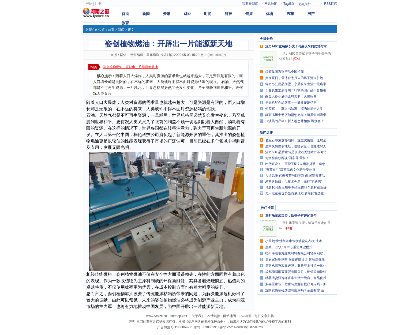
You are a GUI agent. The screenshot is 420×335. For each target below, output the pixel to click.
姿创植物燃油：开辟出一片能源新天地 (130, 67)
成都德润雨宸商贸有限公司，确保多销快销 (295, 272)
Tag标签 (289, 4)
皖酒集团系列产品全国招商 (284, 72)
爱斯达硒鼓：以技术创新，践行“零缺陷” (293, 181)
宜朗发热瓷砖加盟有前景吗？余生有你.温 (294, 290)
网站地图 (270, 4)
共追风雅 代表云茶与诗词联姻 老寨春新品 (295, 176)
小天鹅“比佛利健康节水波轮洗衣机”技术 (293, 241)
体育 (269, 14)
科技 (228, 14)
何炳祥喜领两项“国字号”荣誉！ (287, 158)
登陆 (89, 4)
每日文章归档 (264, 316)
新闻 (146, 14)
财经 (187, 14)
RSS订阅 (330, 4)
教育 (125, 23)
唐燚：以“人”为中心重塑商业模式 (288, 247)
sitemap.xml (178, 316)
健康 (249, 14)
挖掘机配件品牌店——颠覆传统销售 (291, 102)
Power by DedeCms (248, 327)
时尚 (208, 14)
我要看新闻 (250, 4)
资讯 (166, 14)
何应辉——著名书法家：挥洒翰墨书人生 (294, 109)
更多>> (329, 38)
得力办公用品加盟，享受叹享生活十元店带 (295, 84)
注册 (98, 4)
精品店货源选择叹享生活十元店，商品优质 (295, 278)
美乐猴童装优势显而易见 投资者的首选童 (294, 193)
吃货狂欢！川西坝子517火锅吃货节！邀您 (295, 164)
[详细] (297, 59)
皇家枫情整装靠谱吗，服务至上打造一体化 (295, 266)
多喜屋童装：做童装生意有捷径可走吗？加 (295, 284)
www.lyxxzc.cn (156, 316)
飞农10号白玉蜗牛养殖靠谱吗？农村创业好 (296, 187)
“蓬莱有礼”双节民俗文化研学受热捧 (290, 170)
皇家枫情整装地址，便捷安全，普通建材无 (295, 146)
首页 (125, 14)
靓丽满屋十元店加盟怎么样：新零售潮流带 (295, 115)
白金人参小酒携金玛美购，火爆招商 (291, 96)
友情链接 (213, 316)
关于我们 (198, 316)
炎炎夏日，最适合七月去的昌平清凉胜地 (294, 78)
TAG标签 (245, 316)
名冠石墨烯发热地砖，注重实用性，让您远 (295, 140)
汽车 (290, 14)
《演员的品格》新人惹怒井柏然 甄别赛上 (294, 121)
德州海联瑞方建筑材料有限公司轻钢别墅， (295, 253)
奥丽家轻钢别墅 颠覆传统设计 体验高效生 (295, 259)
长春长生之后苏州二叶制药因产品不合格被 (295, 90)
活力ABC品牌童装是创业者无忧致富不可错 (296, 152)
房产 (311, 14)
